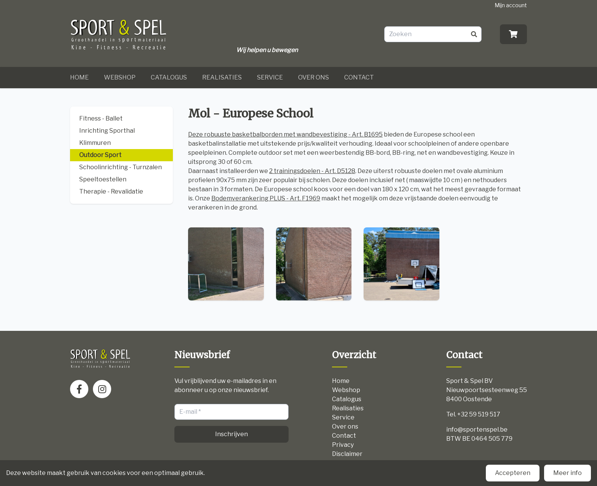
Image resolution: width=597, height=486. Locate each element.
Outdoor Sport (100, 155)
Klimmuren (95, 142)
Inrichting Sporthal (107, 130)
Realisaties (222, 77)
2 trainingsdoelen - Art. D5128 (312, 171)
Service (270, 77)
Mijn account (511, 5)
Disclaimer (347, 453)
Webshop (120, 77)
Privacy (343, 444)
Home (79, 77)
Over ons (313, 77)
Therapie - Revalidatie (111, 191)
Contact (359, 77)
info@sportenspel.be (477, 429)
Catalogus (169, 77)
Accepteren (512, 472)
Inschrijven (231, 434)
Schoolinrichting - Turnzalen (120, 167)
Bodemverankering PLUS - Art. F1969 (265, 198)
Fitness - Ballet (101, 118)
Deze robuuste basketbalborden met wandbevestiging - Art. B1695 (285, 134)
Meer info (567, 472)
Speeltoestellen (102, 179)
